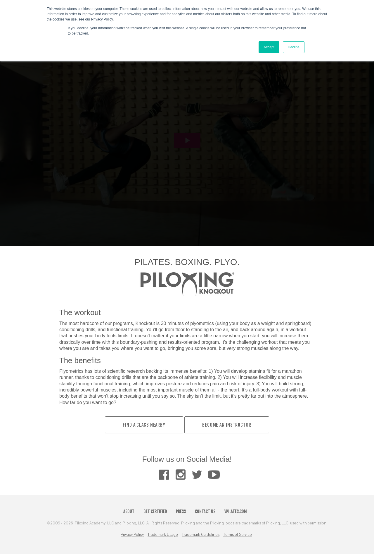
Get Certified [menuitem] (155, 511)
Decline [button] (293, 47)
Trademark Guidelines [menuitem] (200, 534)
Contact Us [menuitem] (205, 511)
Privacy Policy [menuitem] (132, 534)
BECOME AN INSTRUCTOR (226, 425)
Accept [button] (269, 47)
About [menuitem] (128, 511)
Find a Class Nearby (144, 425)
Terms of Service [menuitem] (237, 534)
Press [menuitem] (181, 511)
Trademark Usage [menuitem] (163, 534)
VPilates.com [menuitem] (235, 511)
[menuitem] (163, 474)
